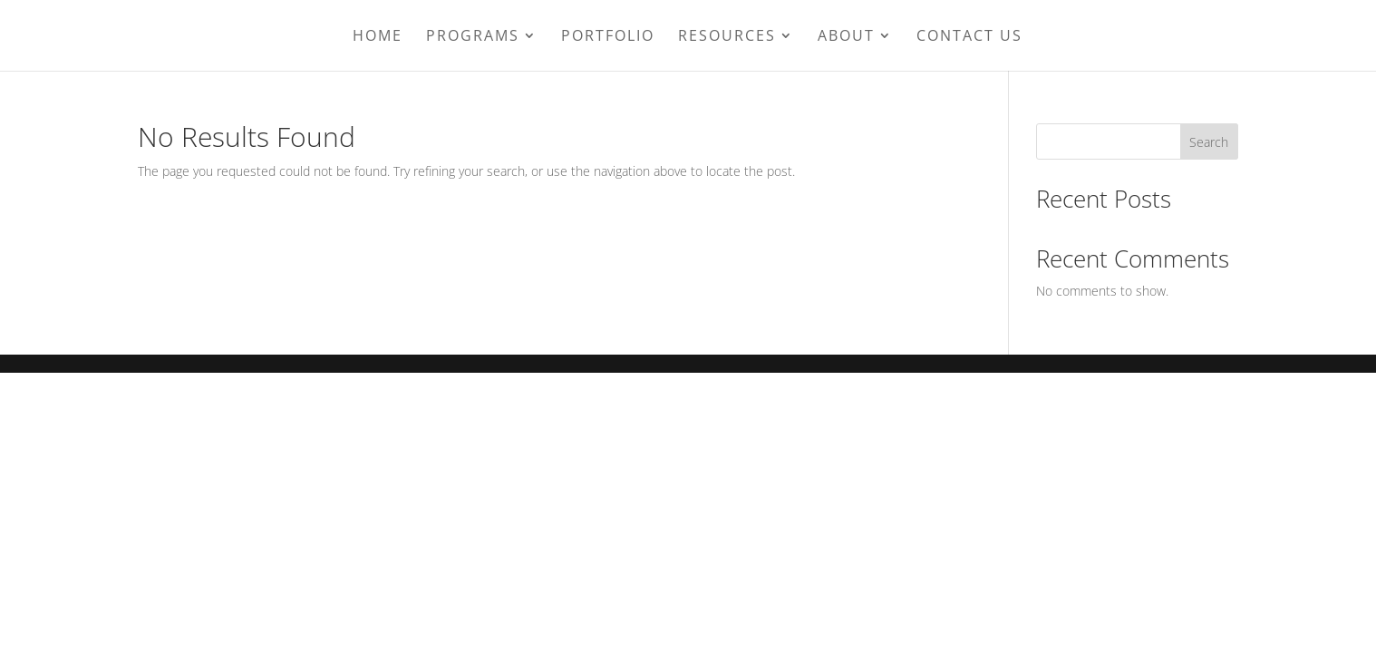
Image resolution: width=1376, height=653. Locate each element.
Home (377, 37)
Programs (472, 37)
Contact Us (969, 37)
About (846, 37)
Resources (727, 37)
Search (1208, 142)
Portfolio (607, 37)
